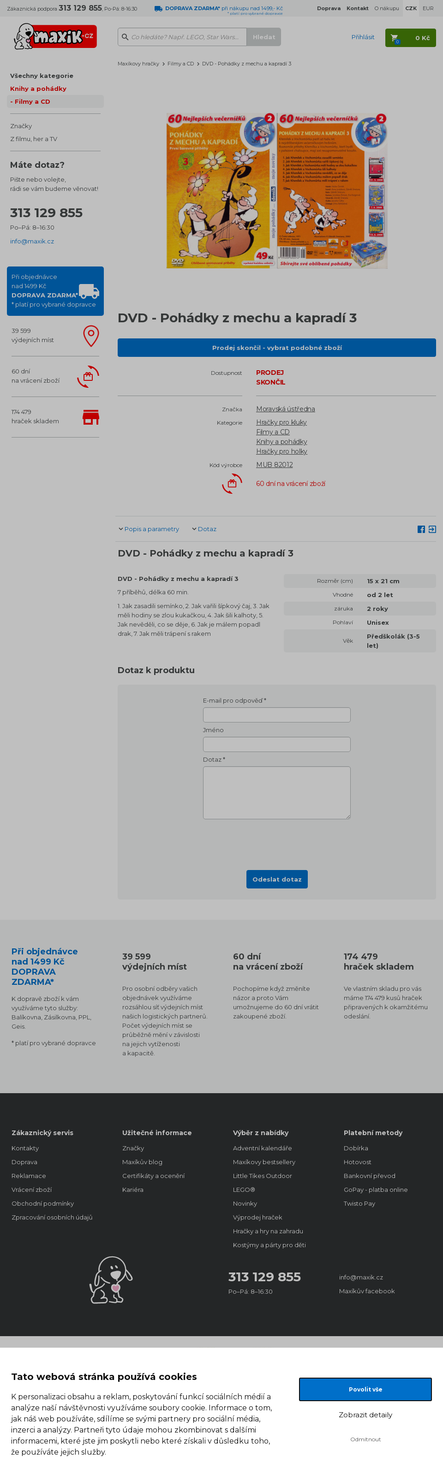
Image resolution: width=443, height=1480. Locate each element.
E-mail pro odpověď (233, 700)
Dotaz (207, 529)
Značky (21, 126)
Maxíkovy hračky (138, 63)
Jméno (213, 730)
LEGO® (244, 1189)
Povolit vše (366, 1389)
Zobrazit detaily (365, 1414)
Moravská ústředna (285, 409)
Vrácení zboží (32, 1189)
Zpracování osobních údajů (52, 1217)
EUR (428, 8)
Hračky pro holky (281, 451)
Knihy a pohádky (38, 88)
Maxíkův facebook (367, 1291)
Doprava (24, 1162)
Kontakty (25, 1148)
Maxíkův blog (142, 1162)
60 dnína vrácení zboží (36, 375)
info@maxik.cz (32, 241)
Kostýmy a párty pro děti (269, 1245)
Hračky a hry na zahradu (268, 1231)
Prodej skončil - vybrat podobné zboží (277, 347)
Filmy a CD (32, 101)
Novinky (245, 1203)
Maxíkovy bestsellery (264, 1162)
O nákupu (387, 8)
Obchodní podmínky (43, 1203)
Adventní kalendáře (262, 1148)
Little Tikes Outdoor (262, 1175)
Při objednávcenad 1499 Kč (54, 290)
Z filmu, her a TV (33, 138)
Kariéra (133, 1189)
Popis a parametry (152, 529)
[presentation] (277, 842)
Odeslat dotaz (277, 879)
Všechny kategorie (41, 75)
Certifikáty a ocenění (153, 1175)
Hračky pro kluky (281, 422)
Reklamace (29, 1175)
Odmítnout (365, 1439)
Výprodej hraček (257, 1217)
